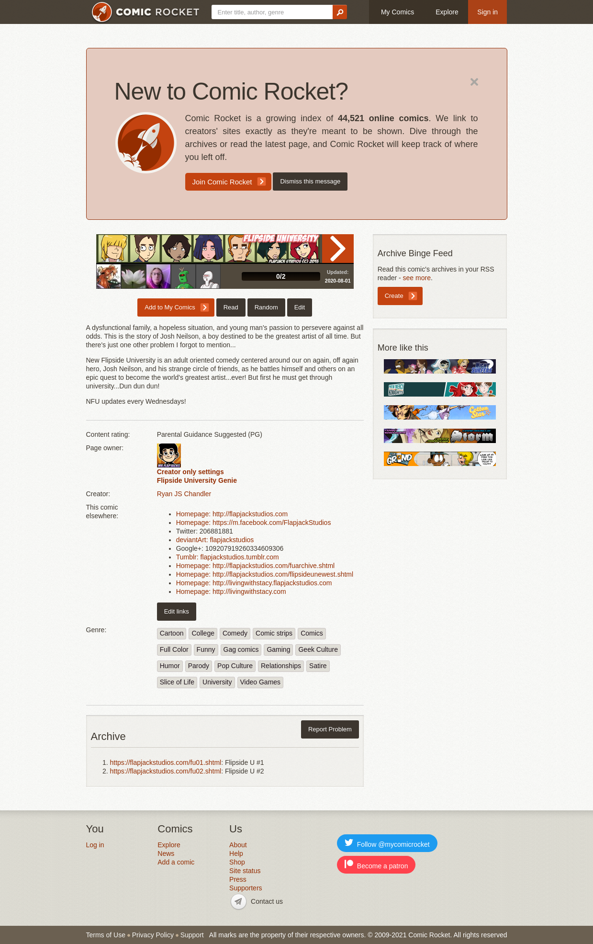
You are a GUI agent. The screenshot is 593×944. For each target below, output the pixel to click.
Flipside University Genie (197, 480)
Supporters (245, 888)
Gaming (278, 649)
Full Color (174, 649)
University (217, 682)
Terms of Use (105, 935)
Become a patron (376, 865)
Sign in (487, 12)
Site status (244, 871)
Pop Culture (235, 666)
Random (266, 307)
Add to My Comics (170, 307)
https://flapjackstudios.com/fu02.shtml (166, 771)
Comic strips (274, 633)
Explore (447, 12)
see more (417, 278)
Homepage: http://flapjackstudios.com (232, 514)
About (238, 845)
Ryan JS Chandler (184, 494)
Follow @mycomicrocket (387, 843)
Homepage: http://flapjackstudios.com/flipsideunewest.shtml (264, 574)
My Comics (397, 12)
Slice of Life (177, 682)
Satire (318, 666)
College (202, 633)
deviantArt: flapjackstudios (215, 540)
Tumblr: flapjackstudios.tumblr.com (227, 557)
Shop (237, 862)
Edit (299, 307)
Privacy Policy (153, 935)
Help (236, 853)
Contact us (267, 901)
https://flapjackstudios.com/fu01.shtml (166, 762)
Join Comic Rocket (222, 182)
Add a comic (175, 862)
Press (237, 879)
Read (338, 248)
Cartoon (172, 633)
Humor (170, 666)
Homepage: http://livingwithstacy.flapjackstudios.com (254, 583)
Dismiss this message (310, 181)
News (165, 853)
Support (192, 935)
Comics (312, 633)
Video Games (260, 682)
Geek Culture (317, 649)
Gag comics (241, 649)
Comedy (235, 633)
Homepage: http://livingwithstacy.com (231, 591)
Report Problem (330, 729)
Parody (198, 666)
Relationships (281, 666)
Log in (95, 845)
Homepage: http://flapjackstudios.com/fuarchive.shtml (255, 565)
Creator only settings (190, 472)
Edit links (176, 611)
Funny (206, 649)
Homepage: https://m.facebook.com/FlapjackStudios (253, 522)
